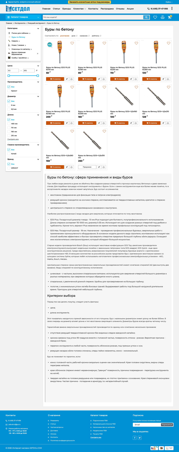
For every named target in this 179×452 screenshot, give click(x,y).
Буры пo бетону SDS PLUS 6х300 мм (92, 114)
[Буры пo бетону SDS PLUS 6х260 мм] (156, 54)
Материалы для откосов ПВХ (104, 424)
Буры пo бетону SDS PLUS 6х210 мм (124, 70)
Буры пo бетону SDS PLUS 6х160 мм (92, 70)
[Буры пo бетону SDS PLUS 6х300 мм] (92, 98)
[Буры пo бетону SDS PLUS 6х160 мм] (92, 54)
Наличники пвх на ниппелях (104, 427)
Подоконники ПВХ (100, 420)
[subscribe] (153, 425)
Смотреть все (13, 139)
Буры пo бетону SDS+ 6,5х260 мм (59, 157)
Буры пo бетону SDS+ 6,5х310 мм (91, 157)
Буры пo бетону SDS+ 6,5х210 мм (155, 113)
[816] (29, 70)
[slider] (9, 76)
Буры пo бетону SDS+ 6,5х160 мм (123, 113)
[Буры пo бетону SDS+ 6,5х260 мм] (60, 142)
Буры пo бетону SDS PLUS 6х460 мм (60, 114)
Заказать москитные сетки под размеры (89, 2)
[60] (13, 70)
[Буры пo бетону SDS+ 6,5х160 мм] (124, 98)
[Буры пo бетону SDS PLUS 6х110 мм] (60, 54)
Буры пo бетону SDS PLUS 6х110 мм (60, 70)
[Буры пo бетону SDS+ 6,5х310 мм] (92, 142)
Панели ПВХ (98, 434)
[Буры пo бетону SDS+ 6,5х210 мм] (156, 98)
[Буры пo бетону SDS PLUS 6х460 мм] (60, 98)
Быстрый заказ (66, 79)
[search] (94, 17)
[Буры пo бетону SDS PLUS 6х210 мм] (124, 54)
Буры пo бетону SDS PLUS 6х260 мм (156, 70)
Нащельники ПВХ (100, 431)
